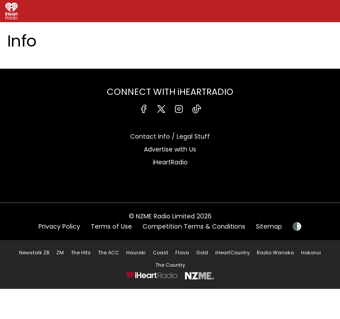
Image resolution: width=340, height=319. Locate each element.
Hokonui (311, 252)
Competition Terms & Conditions (194, 226)
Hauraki (136, 252)
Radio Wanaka (275, 252)
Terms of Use (111, 226)
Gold (202, 252)
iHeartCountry (232, 252)
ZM (60, 252)
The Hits (81, 252)
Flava (182, 252)
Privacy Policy (59, 226)
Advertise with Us (170, 149)
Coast (160, 252)
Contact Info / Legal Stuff (170, 136)
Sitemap (269, 226)
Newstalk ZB (34, 252)
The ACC (108, 252)
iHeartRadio (170, 162)
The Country (170, 264)
